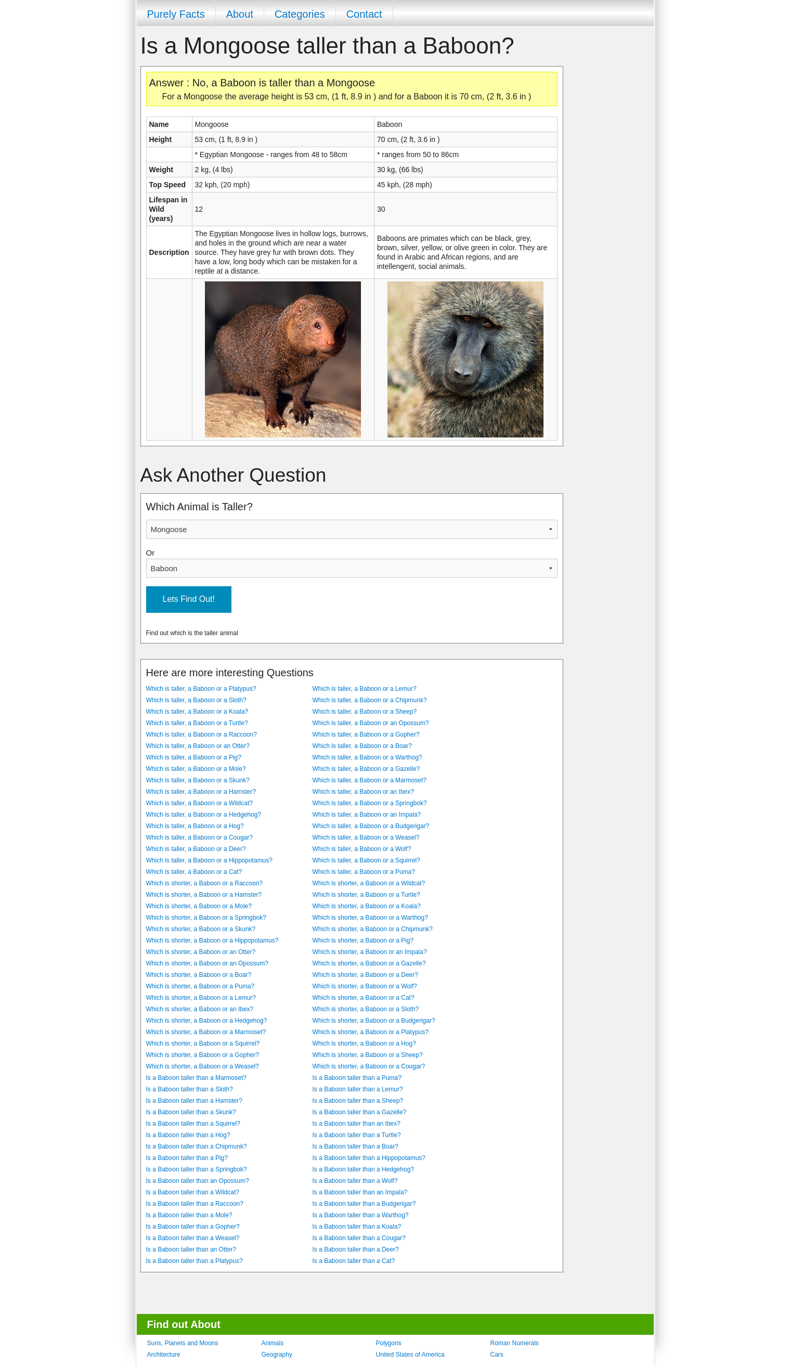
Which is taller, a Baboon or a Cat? (194, 871)
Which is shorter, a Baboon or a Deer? (365, 974)
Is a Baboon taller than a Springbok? (196, 1169)
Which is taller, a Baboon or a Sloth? (196, 700)
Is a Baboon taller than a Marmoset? (196, 1077)
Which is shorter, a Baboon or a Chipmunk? (373, 929)
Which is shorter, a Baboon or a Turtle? (366, 894)
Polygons (389, 1343)
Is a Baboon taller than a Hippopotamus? (369, 1158)
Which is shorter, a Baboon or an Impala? (370, 952)
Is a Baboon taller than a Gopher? (193, 1226)
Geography (277, 1354)
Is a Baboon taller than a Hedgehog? (363, 1169)
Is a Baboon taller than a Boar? (355, 1146)
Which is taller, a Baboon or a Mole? (196, 768)
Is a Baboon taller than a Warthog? (361, 1215)
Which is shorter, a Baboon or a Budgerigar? (374, 1020)
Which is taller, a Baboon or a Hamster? (201, 791)
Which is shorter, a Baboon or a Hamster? (204, 894)
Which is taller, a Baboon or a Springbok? (370, 803)
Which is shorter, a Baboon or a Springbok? (206, 917)
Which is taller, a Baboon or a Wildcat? (199, 803)
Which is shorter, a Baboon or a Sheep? (368, 1055)
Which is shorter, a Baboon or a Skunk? (201, 929)
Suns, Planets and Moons (182, 1343)
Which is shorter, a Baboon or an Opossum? (207, 963)
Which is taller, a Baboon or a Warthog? (367, 757)
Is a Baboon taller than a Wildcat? (192, 1192)
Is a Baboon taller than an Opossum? (197, 1180)
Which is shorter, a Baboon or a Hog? (364, 1043)
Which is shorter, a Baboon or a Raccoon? (204, 883)
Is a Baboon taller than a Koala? (357, 1226)
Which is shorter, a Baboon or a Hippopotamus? (212, 940)
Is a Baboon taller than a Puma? (357, 1077)
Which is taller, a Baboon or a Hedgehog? (203, 814)
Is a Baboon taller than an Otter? (191, 1249)
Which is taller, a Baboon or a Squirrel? (366, 860)
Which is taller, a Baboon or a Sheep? (365, 711)
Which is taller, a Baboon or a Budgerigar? (371, 826)
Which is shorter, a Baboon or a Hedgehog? (206, 1020)
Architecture (163, 1354)
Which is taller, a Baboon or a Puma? (364, 871)
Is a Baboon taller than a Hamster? (194, 1100)
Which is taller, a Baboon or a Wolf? (362, 849)
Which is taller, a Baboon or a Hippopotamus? (209, 860)
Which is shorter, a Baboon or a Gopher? (202, 1055)
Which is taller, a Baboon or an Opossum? (371, 723)
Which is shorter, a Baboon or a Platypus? (371, 1032)
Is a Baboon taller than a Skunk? (191, 1112)
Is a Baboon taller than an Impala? (360, 1192)
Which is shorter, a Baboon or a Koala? (367, 906)
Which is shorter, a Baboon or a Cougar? (369, 1066)
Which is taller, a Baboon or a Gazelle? (366, 768)
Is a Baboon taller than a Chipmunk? (196, 1146)
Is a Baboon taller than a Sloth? (189, 1089)
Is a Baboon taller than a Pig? (187, 1158)
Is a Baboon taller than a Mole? (189, 1215)
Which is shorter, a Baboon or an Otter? (201, 952)
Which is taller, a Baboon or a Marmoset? (369, 780)
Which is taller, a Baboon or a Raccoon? (201, 734)
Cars (496, 1354)
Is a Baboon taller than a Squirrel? (193, 1123)
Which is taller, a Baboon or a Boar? (362, 746)
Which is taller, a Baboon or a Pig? (193, 757)
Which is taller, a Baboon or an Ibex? (363, 791)
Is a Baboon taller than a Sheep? (358, 1100)
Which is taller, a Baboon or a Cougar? (199, 837)
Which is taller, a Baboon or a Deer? (196, 849)
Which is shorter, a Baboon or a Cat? (364, 997)
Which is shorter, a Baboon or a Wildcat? (369, 883)
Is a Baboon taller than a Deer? (356, 1249)
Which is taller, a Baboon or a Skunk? (198, 780)
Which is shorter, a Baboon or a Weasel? (202, 1066)
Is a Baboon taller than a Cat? (354, 1261)
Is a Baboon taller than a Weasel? (193, 1238)
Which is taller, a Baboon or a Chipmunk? (370, 700)
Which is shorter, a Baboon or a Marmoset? (206, 1032)
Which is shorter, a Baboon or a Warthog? (370, 917)
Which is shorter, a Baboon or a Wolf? (365, 986)
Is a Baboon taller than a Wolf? (355, 1180)
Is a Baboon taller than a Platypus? (194, 1261)
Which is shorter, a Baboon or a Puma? (200, 986)
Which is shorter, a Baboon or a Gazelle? (369, 963)
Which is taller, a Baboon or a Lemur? (365, 688)
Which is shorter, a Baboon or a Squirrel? (203, 1043)
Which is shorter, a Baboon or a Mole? (199, 906)
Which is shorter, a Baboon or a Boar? (199, 974)
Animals (273, 1343)
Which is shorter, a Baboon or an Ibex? (200, 1009)
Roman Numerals (514, 1343)
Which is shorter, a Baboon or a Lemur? (201, 997)
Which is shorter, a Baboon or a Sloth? (366, 1009)
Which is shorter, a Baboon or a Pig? (363, 940)
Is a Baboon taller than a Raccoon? (194, 1203)
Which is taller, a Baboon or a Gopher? (366, 734)
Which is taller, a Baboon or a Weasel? (366, 837)
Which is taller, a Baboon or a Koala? (197, 711)
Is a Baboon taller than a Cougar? (359, 1238)
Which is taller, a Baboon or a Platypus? (201, 688)
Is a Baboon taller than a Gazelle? (360, 1112)
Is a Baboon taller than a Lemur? (358, 1089)
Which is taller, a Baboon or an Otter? (198, 746)
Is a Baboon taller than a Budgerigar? (364, 1203)
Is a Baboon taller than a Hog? (188, 1135)
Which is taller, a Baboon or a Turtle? (197, 723)
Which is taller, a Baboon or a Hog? (195, 826)
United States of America (410, 1354)
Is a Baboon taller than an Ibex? (356, 1123)
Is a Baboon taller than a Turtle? (357, 1135)
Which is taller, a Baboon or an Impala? (367, 814)
